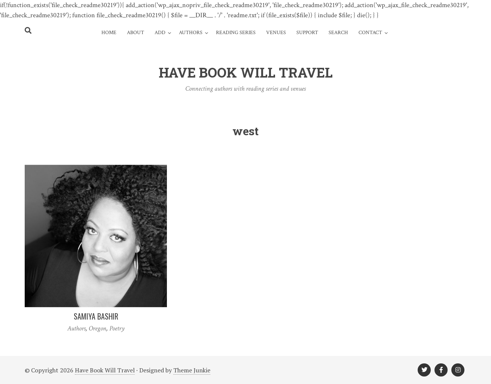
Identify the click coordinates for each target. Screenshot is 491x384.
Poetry (117, 328)
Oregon (97, 328)
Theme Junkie (191, 370)
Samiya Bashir (96, 316)
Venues (276, 32)
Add (160, 32)
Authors (190, 32)
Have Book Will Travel (105, 370)
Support (307, 32)
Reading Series (236, 32)
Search (338, 32)
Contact (370, 32)
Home (108, 32)
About (135, 32)
